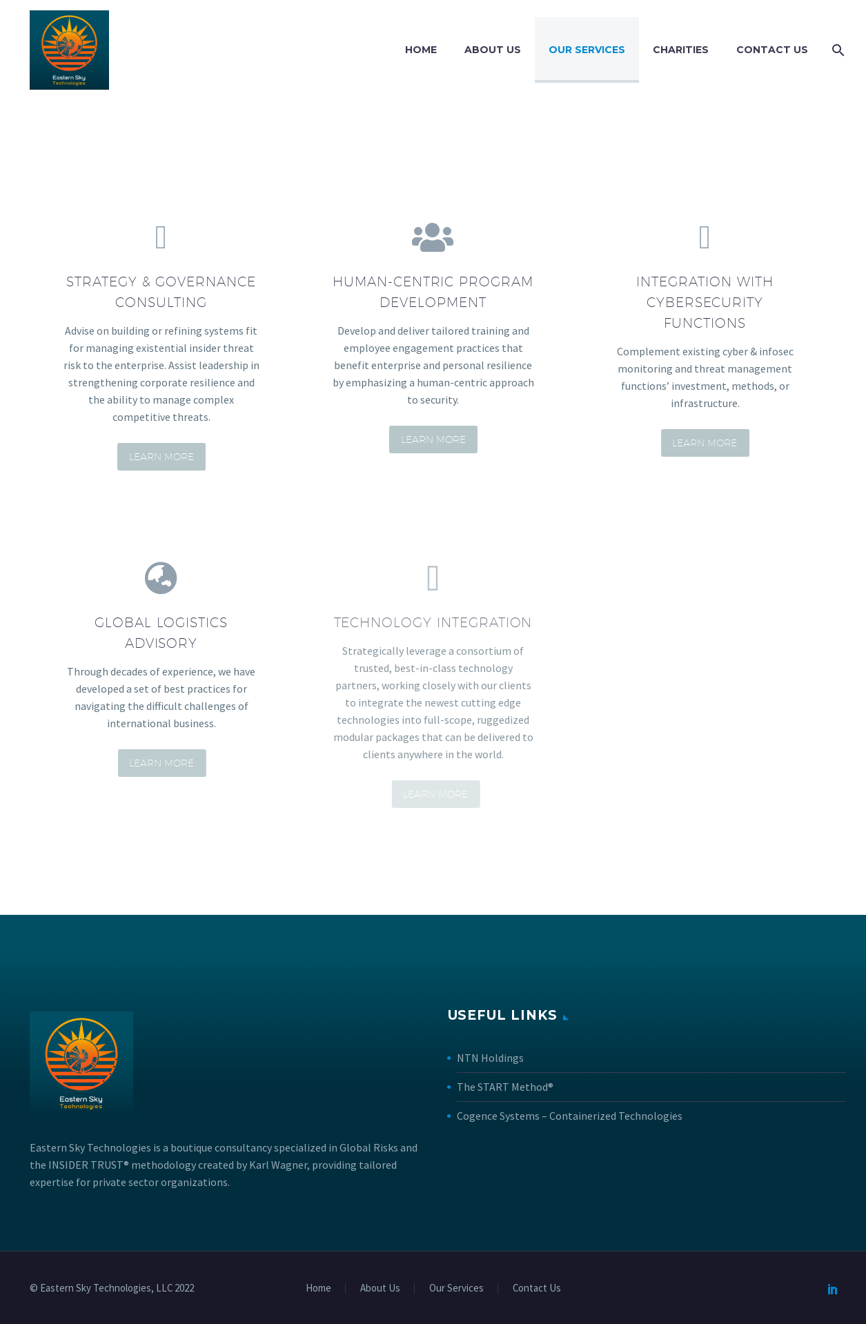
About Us (492, 49)
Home (421, 49)
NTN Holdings (490, 1058)
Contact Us (772, 49)
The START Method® (505, 1087)
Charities (681, 49)
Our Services (587, 49)
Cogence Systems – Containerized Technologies (569, 1116)
